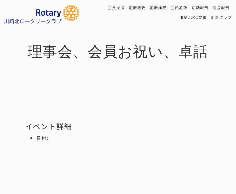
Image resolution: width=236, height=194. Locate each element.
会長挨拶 (116, 7)
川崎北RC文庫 (193, 17)
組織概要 (137, 7)
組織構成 (158, 7)
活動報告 (200, 7)
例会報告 (221, 7)
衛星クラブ (221, 17)
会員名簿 (179, 7)
